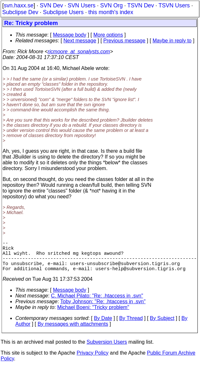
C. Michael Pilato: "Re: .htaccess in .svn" (97, 303)
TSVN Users (174, 5)
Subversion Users (107, 349)
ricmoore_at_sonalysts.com (79, 51)
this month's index (110, 12)
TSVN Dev (140, 5)
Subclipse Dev (20, 12)
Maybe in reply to (172, 40)
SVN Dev (51, 5)
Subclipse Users (63, 12)
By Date (103, 326)
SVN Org (111, 5)
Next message (79, 40)
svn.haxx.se (19, 5)
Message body (69, 35)
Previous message (124, 40)
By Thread (131, 326)
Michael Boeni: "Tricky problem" (93, 315)
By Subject (162, 326)
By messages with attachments (72, 331)
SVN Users (81, 5)
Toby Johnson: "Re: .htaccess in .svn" (103, 309)
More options (108, 35)
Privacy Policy (92, 360)
